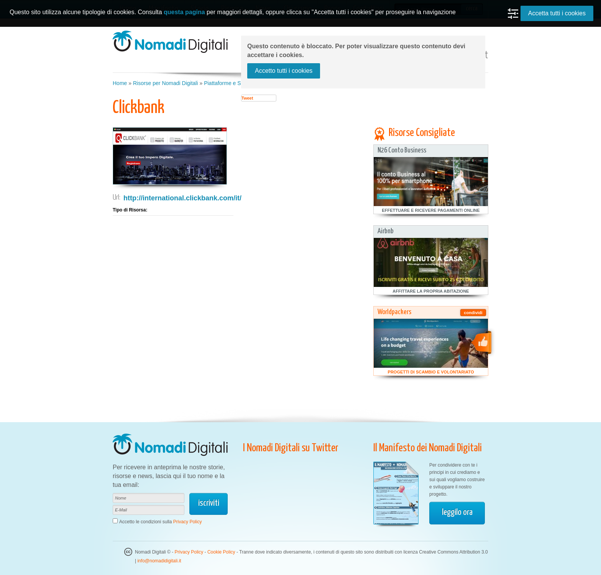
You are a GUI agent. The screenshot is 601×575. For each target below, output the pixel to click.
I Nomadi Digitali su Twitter (290, 448)
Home (120, 83)
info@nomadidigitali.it (159, 561)
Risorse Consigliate (422, 133)
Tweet (247, 98)
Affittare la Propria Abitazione (430, 291)
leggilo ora (457, 512)
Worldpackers (394, 312)
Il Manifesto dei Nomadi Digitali (427, 448)
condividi (473, 312)
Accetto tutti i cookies (283, 70)
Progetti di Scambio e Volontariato (431, 372)
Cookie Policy (221, 552)
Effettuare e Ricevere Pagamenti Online (430, 210)
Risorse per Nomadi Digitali (165, 83)
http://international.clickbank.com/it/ (182, 198)
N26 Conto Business (402, 150)
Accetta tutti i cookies (557, 13)
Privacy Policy (187, 521)
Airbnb (386, 231)
